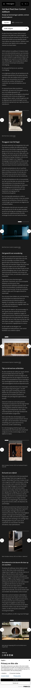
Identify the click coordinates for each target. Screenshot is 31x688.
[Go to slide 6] (19, 440)
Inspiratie (6, 22)
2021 (19, 247)
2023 (20, 362)
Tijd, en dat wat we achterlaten (14, 35)
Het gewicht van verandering (14, 33)
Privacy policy (17, 676)
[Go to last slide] (2, 120)
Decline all (15, 683)
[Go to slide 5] (27, 110)
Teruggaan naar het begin (14, 31)
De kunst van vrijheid (14, 37)
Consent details (5, 676)
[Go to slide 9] (27, 440)
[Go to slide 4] (25, 110)
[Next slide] (29, 120)
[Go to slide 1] (17, 110)
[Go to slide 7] (22, 440)
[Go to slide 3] (22, 110)
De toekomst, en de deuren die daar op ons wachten (14, 39)
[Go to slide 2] (19, 110)
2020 (14, 136)
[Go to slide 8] (25, 440)
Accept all (15, 680)
